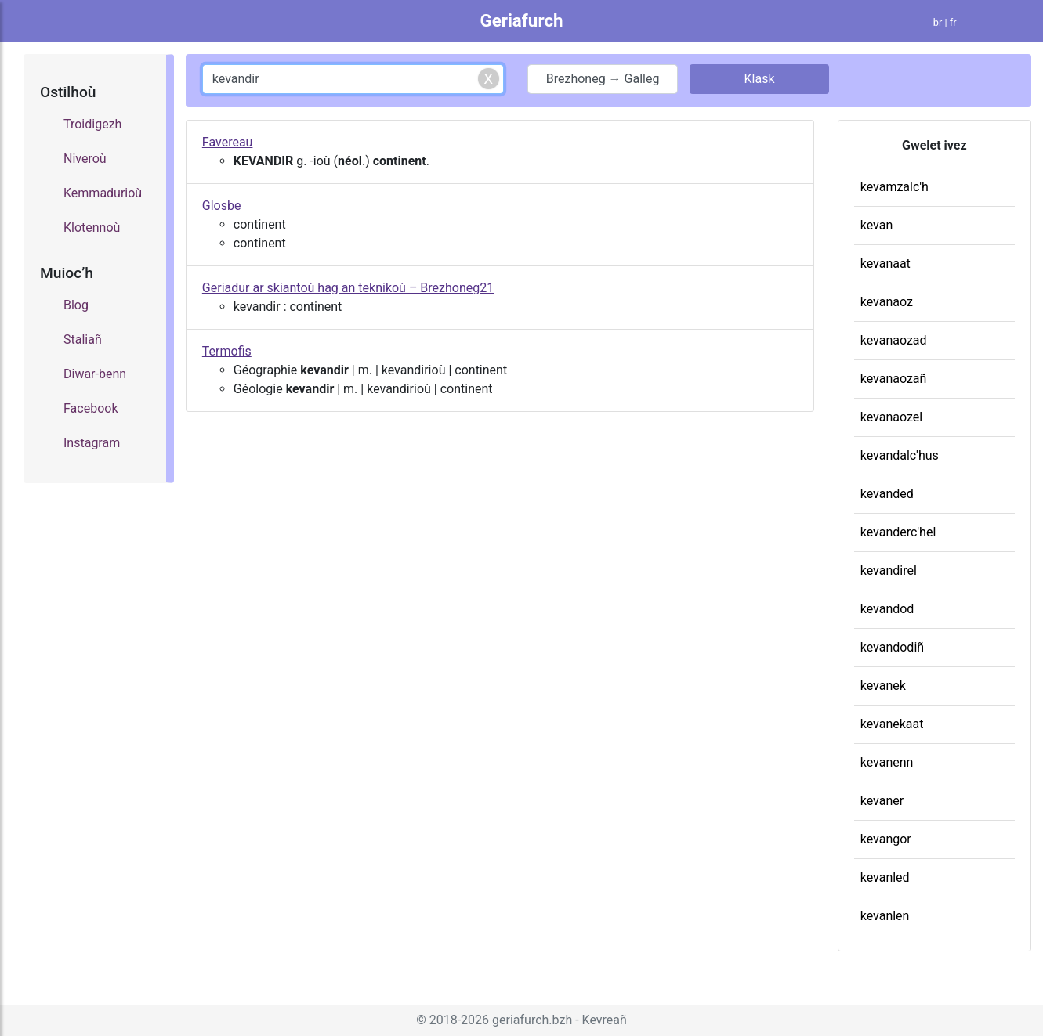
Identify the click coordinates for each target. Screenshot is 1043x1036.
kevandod (887, 608)
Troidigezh (92, 124)
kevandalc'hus (899, 455)
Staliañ (82, 339)
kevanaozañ (893, 378)
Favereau (227, 142)
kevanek (883, 685)
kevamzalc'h (894, 186)
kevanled (885, 877)
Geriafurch (521, 20)
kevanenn (887, 762)
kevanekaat (892, 724)
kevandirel (888, 570)
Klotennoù (91, 227)
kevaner (882, 800)
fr (953, 22)
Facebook (90, 408)
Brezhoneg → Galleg (603, 78)
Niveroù (85, 158)
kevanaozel (891, 417)
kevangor (885, 839)
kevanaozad (893, 340)
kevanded (887, 493)
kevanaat (885, 263)
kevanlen (885, 915)
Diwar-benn (94, 373)
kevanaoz (886, 301)
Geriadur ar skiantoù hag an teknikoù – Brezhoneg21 (348, 287)
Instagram (91, 442)
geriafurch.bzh (532, 1020)
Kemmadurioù (102, 193)
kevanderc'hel (898, 532)
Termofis (227, 351)
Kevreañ (604, 1020)
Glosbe (221, 205)
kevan (876, 225)
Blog (76, 305)
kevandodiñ (892, 647)
